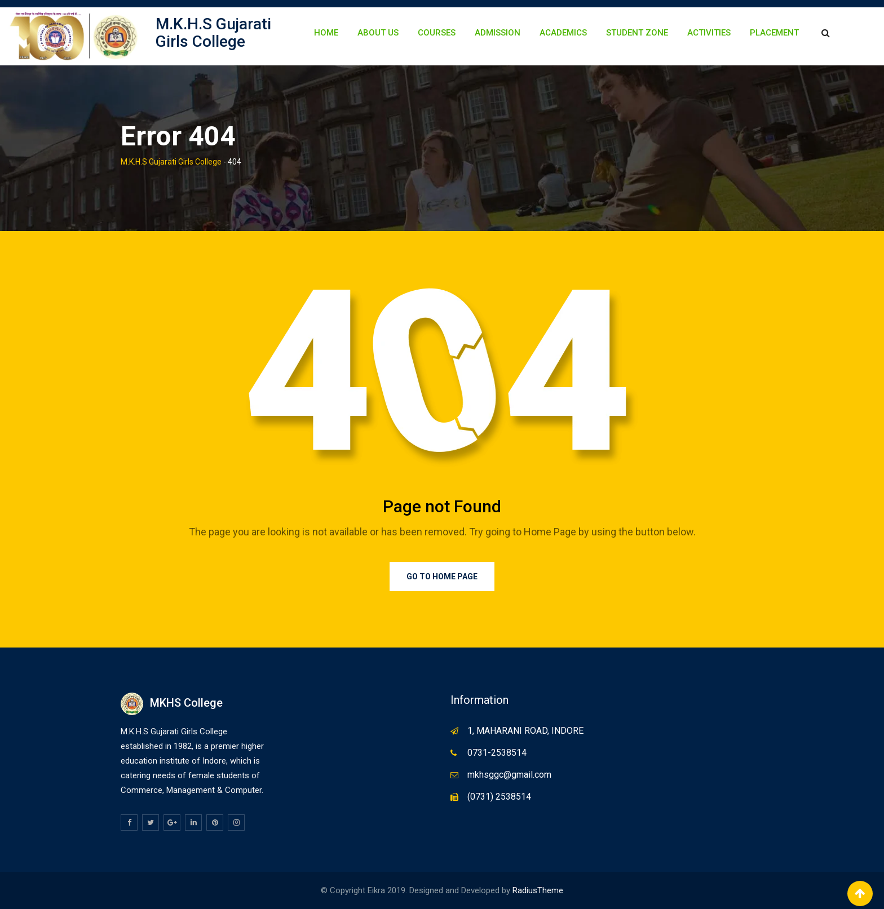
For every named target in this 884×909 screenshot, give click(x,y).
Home (326, 33)
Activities (709, 33)
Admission (497, 33)
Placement (774, 33)
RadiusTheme (537, 890)
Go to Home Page (442, 576)
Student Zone (637, 33)
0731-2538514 (497, 752)
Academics (563, 33)
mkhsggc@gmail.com (509, 774)
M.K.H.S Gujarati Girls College (213, 33)
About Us (378, 33)
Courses (437, 33)
